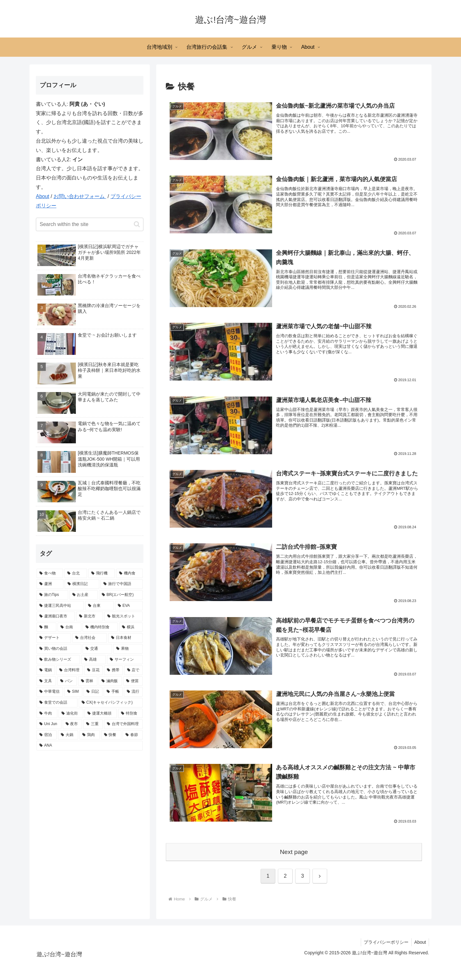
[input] (89, 224)
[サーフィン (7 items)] (125, 660)
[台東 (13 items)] (99, 606)
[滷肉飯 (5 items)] (110, 681)
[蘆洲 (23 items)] (49, 584)
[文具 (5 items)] (46, 681)
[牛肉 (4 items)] (46, 713)
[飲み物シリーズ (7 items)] (58, 660)
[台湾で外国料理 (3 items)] (123, 724)
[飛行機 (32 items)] (101, 573)
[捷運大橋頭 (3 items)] (101, 713)
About (42, 196)
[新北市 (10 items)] (89, 616)
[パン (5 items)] (67, 681)
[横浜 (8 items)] (131, 627)
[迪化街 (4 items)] (71, 713)
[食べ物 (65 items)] (49, 573)
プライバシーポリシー (384, 942)
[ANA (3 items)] (89, 745)
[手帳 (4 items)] (113, 692)
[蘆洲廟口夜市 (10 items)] (55, 616)
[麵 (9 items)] (46, 627)
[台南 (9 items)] (69, 627)
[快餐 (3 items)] (111, 735)
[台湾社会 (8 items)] (89, 638)
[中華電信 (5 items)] (49, 692)
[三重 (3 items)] (93, 724)
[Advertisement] (89, 803)
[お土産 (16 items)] (83, 595)
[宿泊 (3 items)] (46, 735)
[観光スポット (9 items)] (123, 616)
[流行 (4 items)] (133, 692)
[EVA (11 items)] (129, 606)
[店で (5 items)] (133, 670)
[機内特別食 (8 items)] (100, 627)
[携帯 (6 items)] (113, 670)
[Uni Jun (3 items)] (48, 724)
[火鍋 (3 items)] (68, 735)
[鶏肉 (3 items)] (89, 735)
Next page (294, 852)
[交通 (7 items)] (97, 649)
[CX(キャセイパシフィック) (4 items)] (111, 702)
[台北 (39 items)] (75, 573)
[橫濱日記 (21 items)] (82, 584)
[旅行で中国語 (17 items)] (122, 584)
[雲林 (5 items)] (88, 681)
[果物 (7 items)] (128, 649)
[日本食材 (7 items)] (125, 638)
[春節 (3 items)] (133, 735)
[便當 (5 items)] (133, 681)
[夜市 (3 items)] (72, 724)
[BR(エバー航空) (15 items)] (121, 595)
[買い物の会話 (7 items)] (58, 649)
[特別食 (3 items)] (130, 713)
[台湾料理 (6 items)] (69, 670)
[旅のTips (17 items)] (52, 595)
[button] (136, 224)
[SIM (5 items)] (73, 692)
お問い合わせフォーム (79, 196)
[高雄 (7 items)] (93, 660)
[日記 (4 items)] (93, 692)
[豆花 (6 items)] (93, 670)
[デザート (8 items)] (53, 638)
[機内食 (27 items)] (129, 573)
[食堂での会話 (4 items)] (56, 702)
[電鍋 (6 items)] (45, 670)
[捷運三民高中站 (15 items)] (60, 606)
